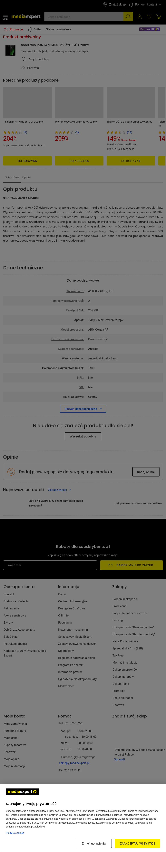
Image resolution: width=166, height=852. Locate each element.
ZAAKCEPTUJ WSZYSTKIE (137, 843)
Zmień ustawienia (93, 843)
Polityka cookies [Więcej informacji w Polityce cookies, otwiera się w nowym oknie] (15, 833)
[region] (83, 818)
